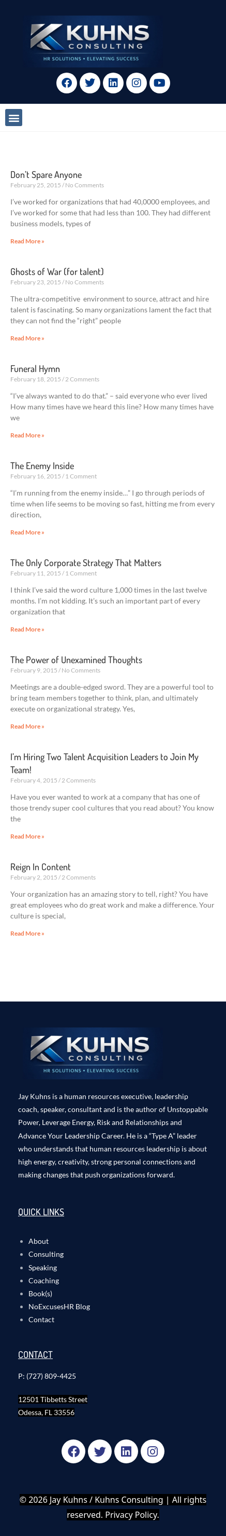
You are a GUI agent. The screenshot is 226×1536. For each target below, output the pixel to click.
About (38, 1241)
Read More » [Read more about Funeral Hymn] (27, 435)
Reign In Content (40, 866)
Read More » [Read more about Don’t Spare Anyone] (27, 241)
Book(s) (40, 1293)
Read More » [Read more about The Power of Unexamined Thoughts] (27, 726)
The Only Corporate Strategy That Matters (85, 562)
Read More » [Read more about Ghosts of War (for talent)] (27, 338)
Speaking (42, 1267)
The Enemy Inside (42, 465)
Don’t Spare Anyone (46, 174)
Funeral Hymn (35, 368)
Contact (41, 1319)
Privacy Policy (131, 1514)
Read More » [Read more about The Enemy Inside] (27, 532)
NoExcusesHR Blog (59, 1306)
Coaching (43, 1280)
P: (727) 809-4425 (47, 1376)
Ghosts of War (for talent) (57, 271)
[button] (13, 117)
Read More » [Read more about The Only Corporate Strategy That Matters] (27, 629)
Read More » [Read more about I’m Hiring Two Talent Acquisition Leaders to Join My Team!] (27, 836)
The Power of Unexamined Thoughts (76, 659)
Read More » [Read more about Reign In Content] (27, 933)
